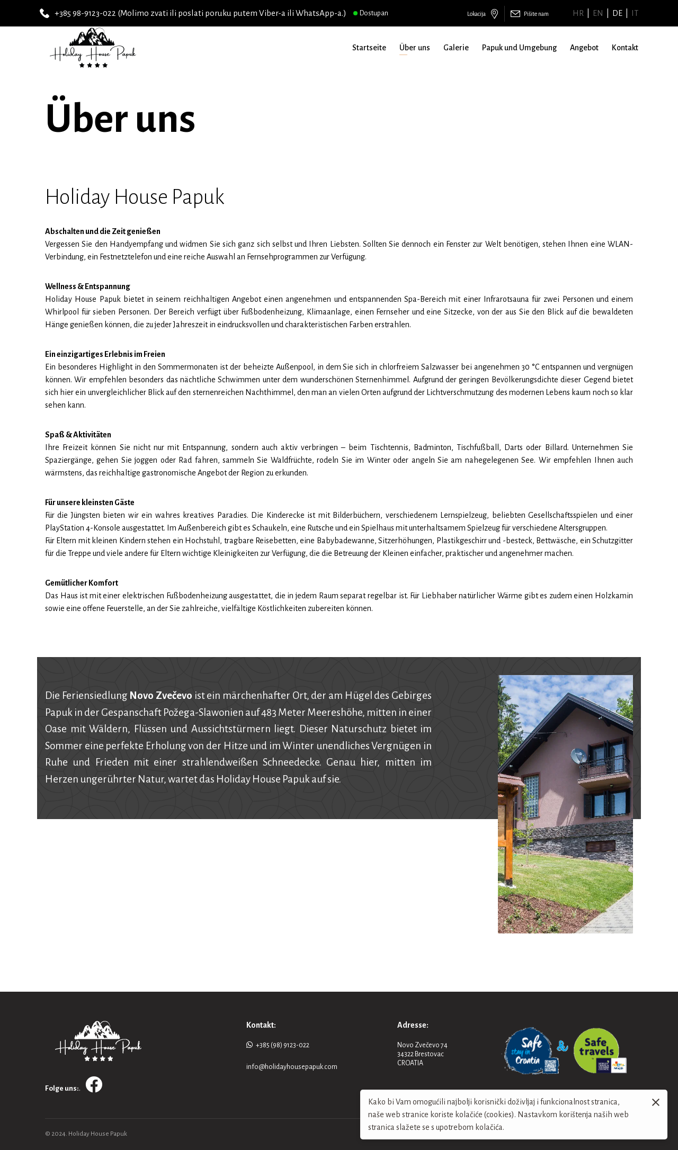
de (617, 13)
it (634, 13)
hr (578, 13)
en (598, 13)
